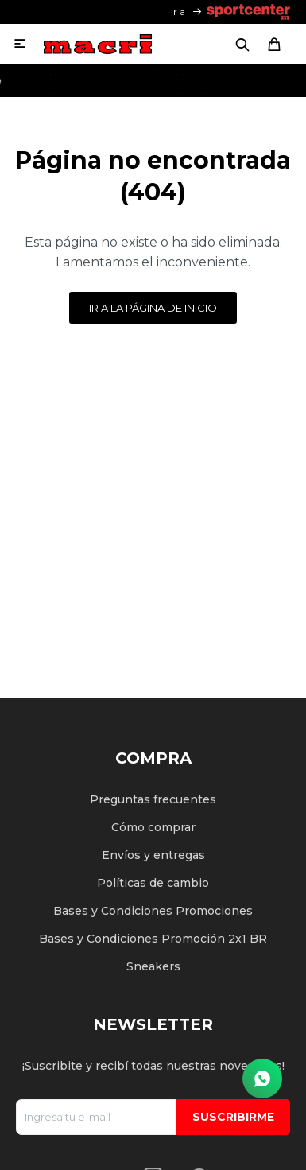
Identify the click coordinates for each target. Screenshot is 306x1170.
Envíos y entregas (153, 855)
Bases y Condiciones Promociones (153, 911)
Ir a (178, 11)
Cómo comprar (153, 827)
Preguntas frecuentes (153, 799)
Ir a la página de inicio (153, 307)
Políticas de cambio (153, 883)
